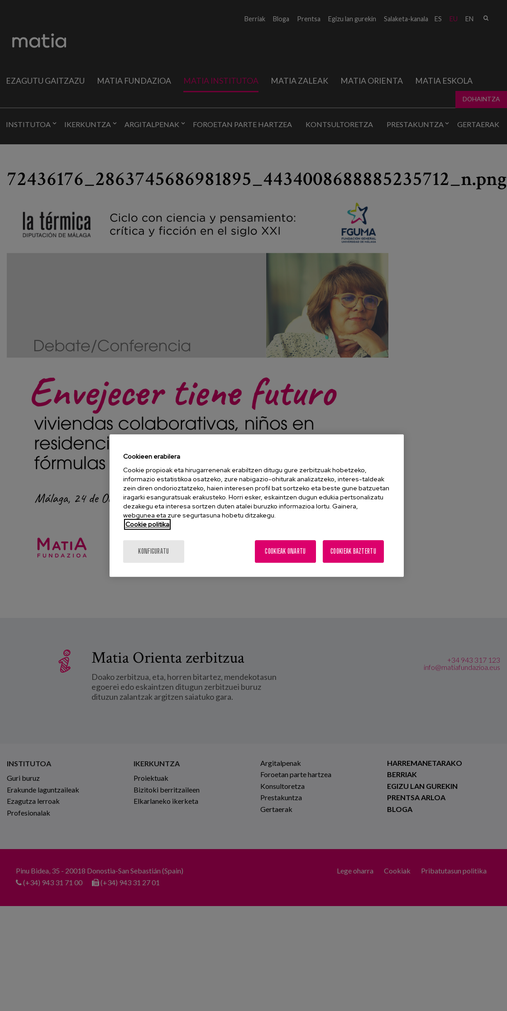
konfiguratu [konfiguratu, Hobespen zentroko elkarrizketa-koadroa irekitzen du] (153, 551)
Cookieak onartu (285, 551)
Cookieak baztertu (353, 551)
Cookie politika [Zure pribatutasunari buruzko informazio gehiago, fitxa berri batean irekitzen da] (147, 524)
